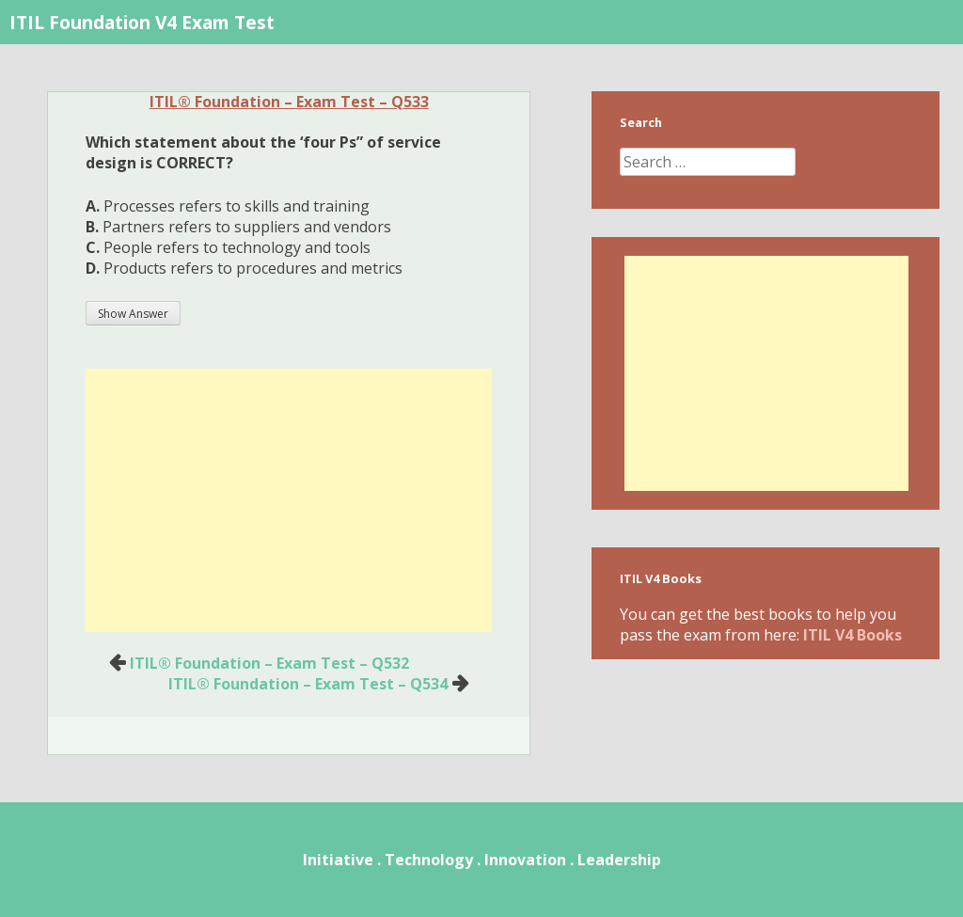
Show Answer (133, 314)
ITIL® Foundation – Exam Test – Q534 (308, 683)
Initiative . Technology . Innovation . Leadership (482, 859)
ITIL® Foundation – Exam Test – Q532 (269, 663)
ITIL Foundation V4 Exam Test (142, 22)
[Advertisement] (289, 500)
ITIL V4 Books (852, 635)
